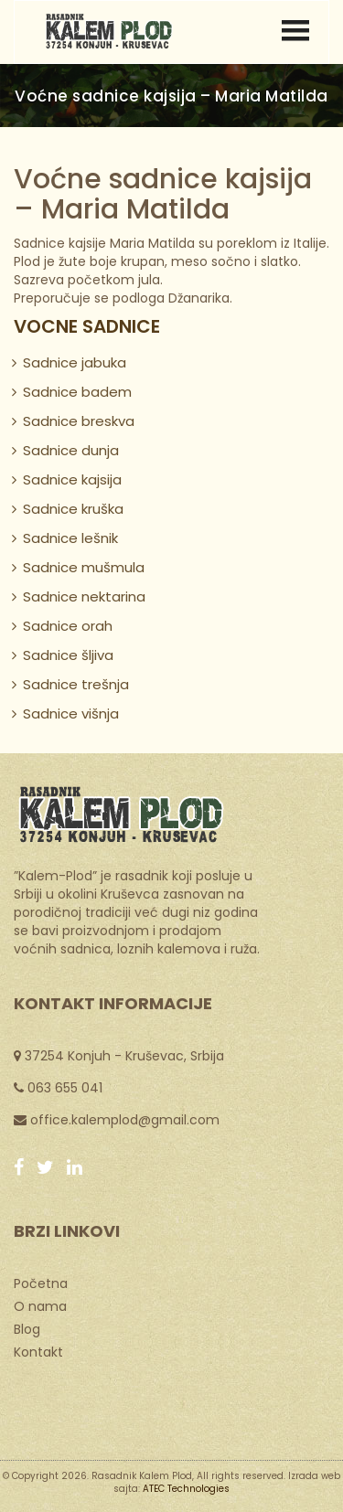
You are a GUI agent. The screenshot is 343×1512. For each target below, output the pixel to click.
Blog (27, 1328)
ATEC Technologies (186, 1489)
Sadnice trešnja (76, 684)
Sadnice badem (77, 391)
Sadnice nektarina (84, 596)
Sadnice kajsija (72, 479)
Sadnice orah (68, 625)
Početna (41, 1282)
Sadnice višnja (71, 713)
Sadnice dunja (71, 450)
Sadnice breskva (78, 421)
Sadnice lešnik (70, 538)
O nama (40, 1305)
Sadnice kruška (73, 508)
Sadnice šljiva (68, 655)
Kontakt (38, 1351)
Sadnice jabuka (74, 362)
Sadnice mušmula (84, 567)
